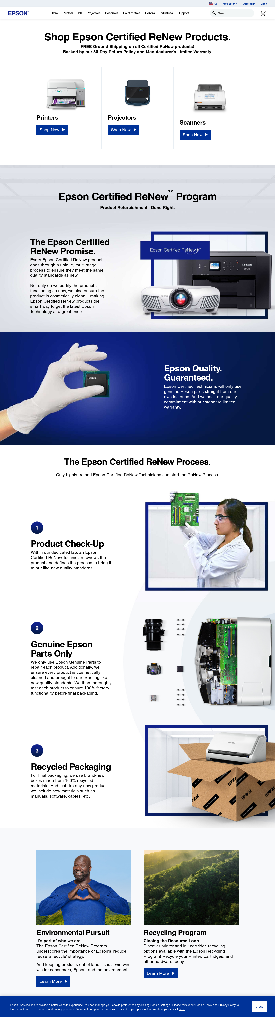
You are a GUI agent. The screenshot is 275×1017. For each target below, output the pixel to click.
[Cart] (263, 13)
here (182, 1009)
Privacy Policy (227, 1005)
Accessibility (249, 3)
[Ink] (79, 13)
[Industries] (166, 13)
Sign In (264, 3)
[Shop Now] (52, 130)
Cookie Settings (160, 1005)
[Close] (259, 1006)
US (213, 3)
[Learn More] (53, 981)
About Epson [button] (230, 3)
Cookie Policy (203, 1005)
